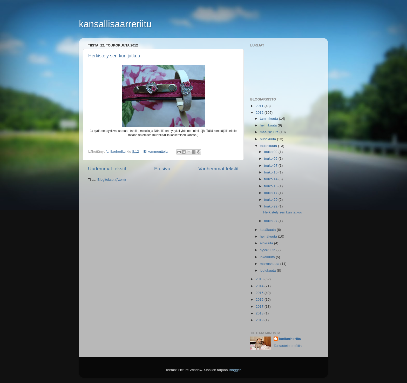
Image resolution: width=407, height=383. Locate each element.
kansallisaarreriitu (115, 24)
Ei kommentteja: (156, 151)
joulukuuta (268, 270)
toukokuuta (269, 146)
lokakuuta (268, 257)
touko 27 (271, 221)
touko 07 (271, 165)
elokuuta (267, 243)
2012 (260, 113)
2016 (260, 299)
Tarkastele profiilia (288, 346)
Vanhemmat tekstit (218, 168)
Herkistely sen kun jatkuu (114, 55)
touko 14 (271, 179)
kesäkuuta (268, 230)
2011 (260, 106)
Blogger (235, 370)
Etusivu (162, 168)
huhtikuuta (268, 139)
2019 (260, 320)
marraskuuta (270, 264)
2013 (260, 279)
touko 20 (271, 199)
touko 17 (271, 193)
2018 (260, 313)
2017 (260, 306)
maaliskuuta (270, 132)
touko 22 (271, 206)
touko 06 (271, 158)
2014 (260, 286)
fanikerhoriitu (290, 339)
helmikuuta (269, 125)
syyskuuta (268, 250)
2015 (260, 293)
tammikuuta (269, 118)
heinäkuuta (269, 236)
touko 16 (271, 186)
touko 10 (271, 172)
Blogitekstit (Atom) (111, 180)
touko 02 (271, 152)
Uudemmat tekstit (107, 168)
